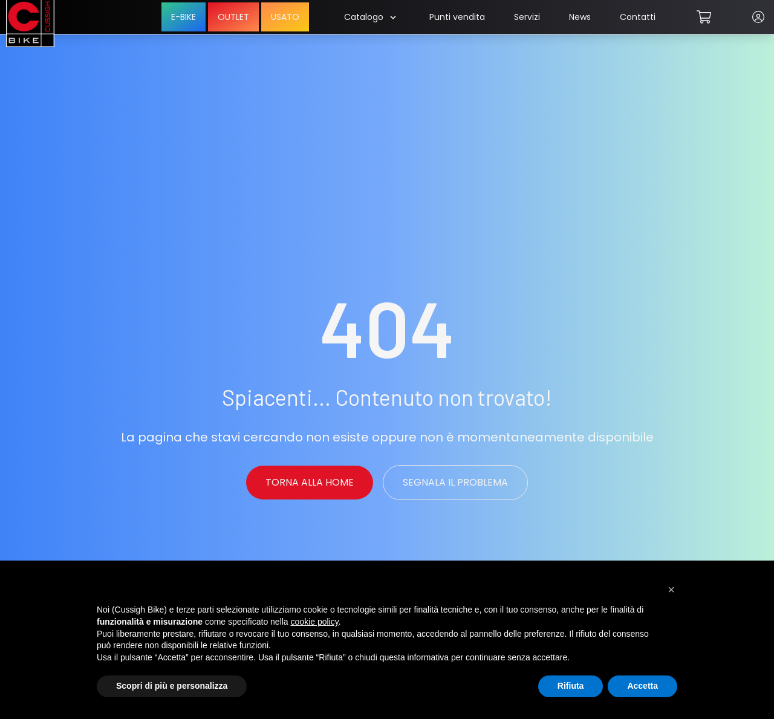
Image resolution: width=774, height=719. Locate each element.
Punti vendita (457, 17)
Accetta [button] (642, 686)
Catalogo (369, 17)
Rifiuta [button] (571, 686)
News (580, 17)
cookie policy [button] (315, 621)
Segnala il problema (455, 482)
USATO (285, 17)
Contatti (637, 17)
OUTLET (233, 17)
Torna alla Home (309, 482)
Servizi (527, 17)
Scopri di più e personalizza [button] (171, 686)
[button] (671, 589)
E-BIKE (183, 17)
